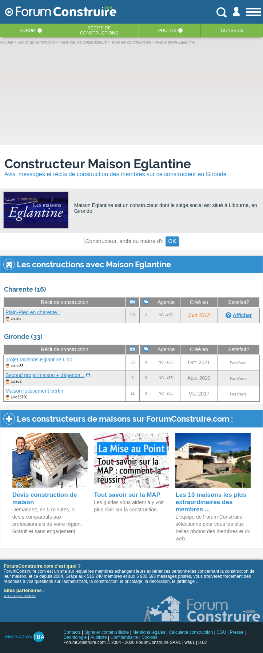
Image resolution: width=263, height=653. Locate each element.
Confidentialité (124, 637)
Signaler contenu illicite (106, 632)
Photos (167, 30)
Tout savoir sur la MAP (127, 494)
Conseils (232, 30)
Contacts (71, 632)
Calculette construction (191, 632)
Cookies (149, 637)
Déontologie (75, 637)
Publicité (98, 637)
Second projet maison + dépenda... (45, 375)
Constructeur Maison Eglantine (97, 163)
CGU (221, 632)
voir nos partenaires (20, 596)
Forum (28, 30)
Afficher (242, 315)
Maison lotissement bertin (34, 391)
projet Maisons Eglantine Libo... (40, 359)
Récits (99, 30)
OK (172, 241)
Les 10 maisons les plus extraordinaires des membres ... (210, 502)
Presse (236, 632)
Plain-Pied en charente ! (32, 312)
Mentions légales (148, 632)
